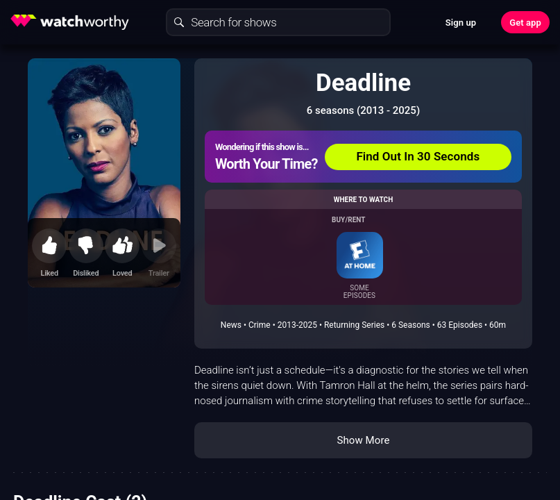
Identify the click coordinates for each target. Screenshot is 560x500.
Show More (363, 440)
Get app (525, 22)
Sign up (461, 22)
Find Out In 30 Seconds (418, 156)
